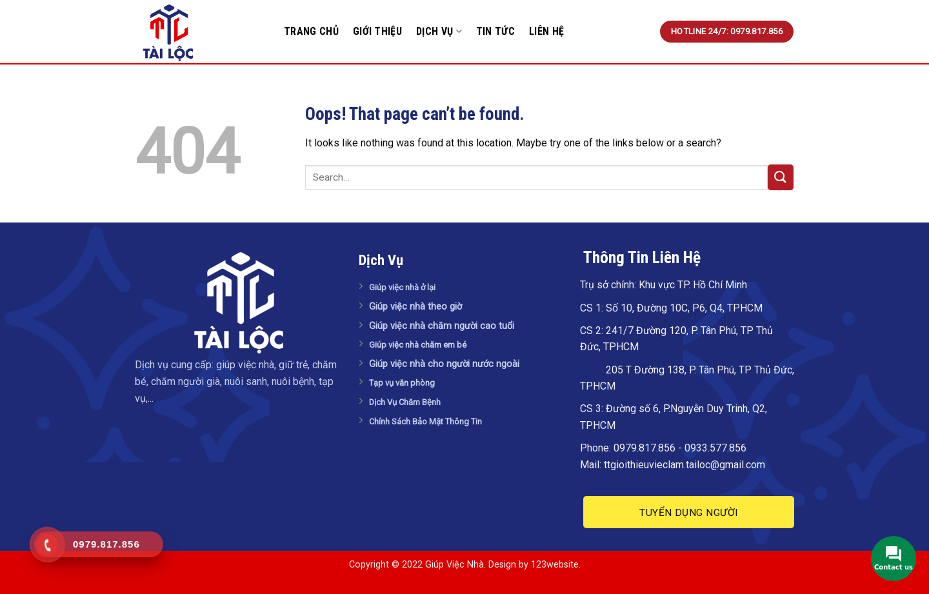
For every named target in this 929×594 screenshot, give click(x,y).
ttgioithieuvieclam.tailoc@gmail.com (684, 465)
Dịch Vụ (439, 31)
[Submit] (781, 177)
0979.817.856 (644, 448)
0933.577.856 (715, 448)
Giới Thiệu (377, 31)
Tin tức (495, 31)
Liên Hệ (546, 31)
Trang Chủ (311, 31)
